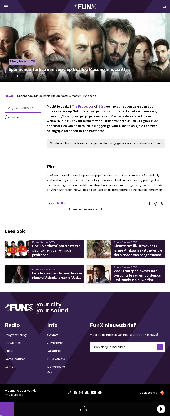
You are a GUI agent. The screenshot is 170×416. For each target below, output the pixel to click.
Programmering (16, 335)
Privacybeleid (14, 394)
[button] (161, 409)
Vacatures (54, 350)
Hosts (9, 350)
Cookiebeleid (148, 392)
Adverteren (55, 342)
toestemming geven (111, 143)
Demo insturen (15, 358)
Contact (53, 335)
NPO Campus (56, 358)
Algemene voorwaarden (21, 390)
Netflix (60, 203)
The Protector (82, 106)
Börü (101, 106)
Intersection (109, 111)
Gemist (10, 366)
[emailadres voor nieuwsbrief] (127, 347)
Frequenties (13, 342)
